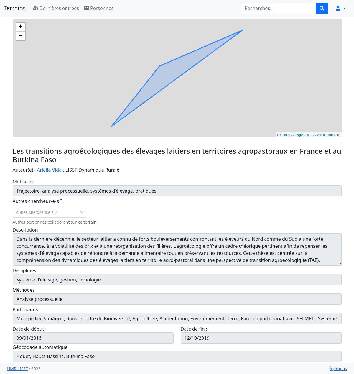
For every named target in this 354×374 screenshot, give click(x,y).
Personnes (98, 8)
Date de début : (30, 329)
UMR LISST (17, 368)
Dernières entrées (56, 8)
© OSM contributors (326, 135)
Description (25, 230)
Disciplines (24, 270)
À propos (338, 368)
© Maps (299, 135)
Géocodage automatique (40, 347)
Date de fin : (195, 329)
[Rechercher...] (278, 8)
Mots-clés (23, 181)
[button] (340, 8)
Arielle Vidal (50, 170)
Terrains (15, 8)
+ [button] (20, 27)
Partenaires (25, 309)
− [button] (20, 36)
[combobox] (49, 212)
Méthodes (24, 290)
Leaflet (282, 135)
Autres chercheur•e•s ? (37, 201)
